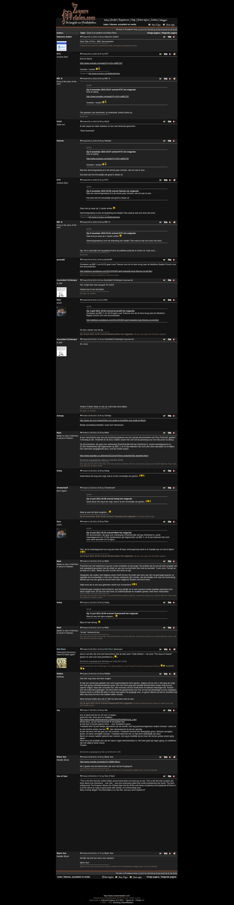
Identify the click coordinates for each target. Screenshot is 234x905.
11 (154, 29)
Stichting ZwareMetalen (123, 902)
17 (169, 29)
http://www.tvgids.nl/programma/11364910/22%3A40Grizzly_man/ (108, 719)
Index (105, 24)
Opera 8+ (130, 900)
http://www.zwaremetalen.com (117, 896)
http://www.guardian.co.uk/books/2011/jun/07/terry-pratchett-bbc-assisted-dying (114, 456)
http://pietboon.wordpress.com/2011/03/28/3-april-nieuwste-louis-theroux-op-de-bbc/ (116, 271)
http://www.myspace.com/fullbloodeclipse (104, 73)
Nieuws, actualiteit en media (123, 24)
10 (152, 29)
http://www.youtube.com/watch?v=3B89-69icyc (100, 762)
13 (159, 29)
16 (166, 29)
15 (164, 29)
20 (176, 29)
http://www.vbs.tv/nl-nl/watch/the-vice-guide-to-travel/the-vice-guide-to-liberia (113, 420)
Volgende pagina (169, 33)
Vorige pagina (153, 33)
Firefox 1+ (140, 900)
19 (173, 29)
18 (171, 29)
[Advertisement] (138, 10)
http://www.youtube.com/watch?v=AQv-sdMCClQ (101, 63)
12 (157, 29)
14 (161, 29)
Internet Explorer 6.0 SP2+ (112, 900)
